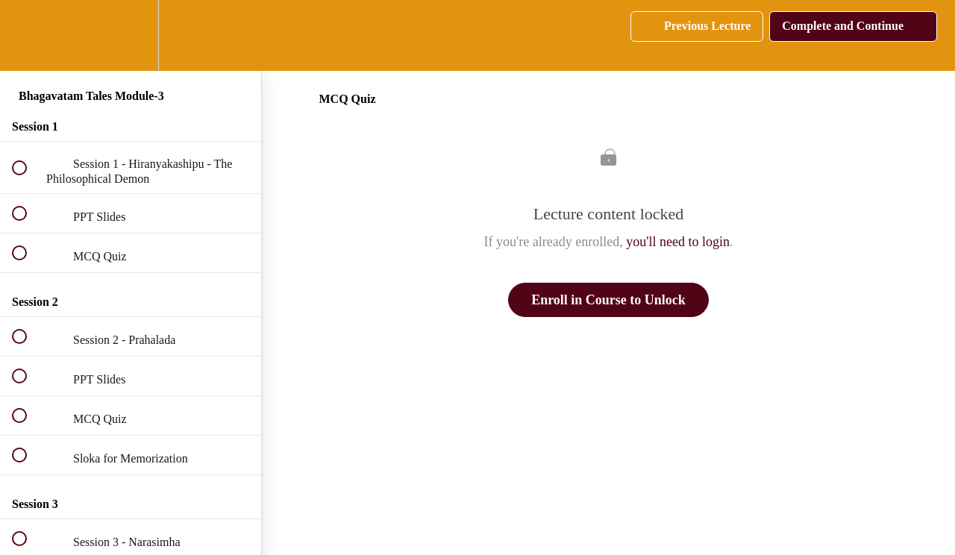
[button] (27, 35)
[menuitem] (130, 35)
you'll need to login (678, 241)
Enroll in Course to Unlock (608, 299)
